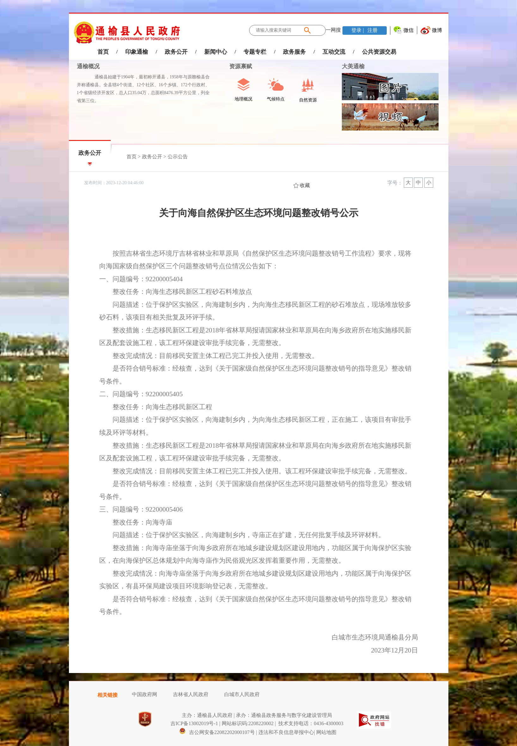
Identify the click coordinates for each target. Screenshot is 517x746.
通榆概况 (88, 66)
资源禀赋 (237, 66)
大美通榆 (353, 66)
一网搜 (333, 30)
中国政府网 (144, 694)
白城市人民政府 (242, 694)
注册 (372, 30)
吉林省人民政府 (190, 694)
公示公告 (178, 156)
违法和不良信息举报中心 (286, 732)
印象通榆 (136, 52)
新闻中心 (215, 52)
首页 (103, 52)
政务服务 (294, 52)
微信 (408, 30)
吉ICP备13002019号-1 (194, 723)
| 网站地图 (325, 732)
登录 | (358, 30)
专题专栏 (254, 52)
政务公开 (176, 52)
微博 (437, 30)
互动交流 (334, 52)
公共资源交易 (379, 52)
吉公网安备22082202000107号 (217, 732)
